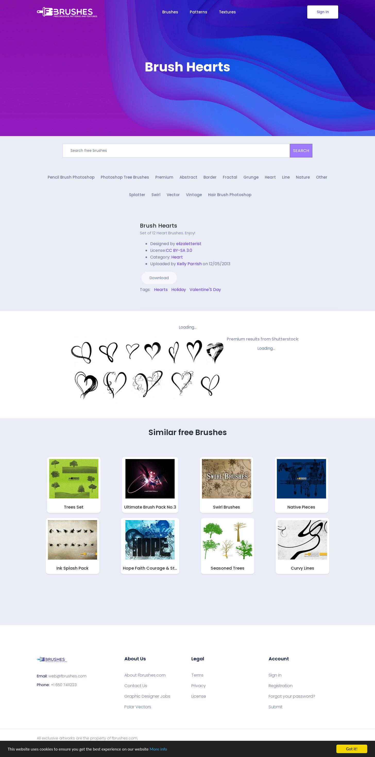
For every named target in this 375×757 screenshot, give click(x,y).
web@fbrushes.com (67, 676)
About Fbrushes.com (145, 675)
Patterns (198, 12)
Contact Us (135, 685)
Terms (197, 675)
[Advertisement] (187, 90)
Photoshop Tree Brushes (125, 177)
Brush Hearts (158, 226)
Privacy (198, 685)
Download (159, 277)
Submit (276, 707)
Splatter (137, 194)
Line (286, 177)
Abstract (188, 177)
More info (158, 749)
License (198, 696)
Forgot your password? (292, 696)
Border (210, 177)
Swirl (155, 194)
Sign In (323, 11)
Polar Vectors (137, 707)
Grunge (251, 177)
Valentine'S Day (205, 290)
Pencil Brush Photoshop (71, 177)
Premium (164, 177)
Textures (227, 12)
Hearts (161, 290)
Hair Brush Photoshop (229, 194)
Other (321, 177)
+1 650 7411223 (64, 684)
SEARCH (301, 151)
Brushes (170, 12)
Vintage (194, 194)
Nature (303, 177)
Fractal (230, 177)
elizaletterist (188, 244)
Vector (173, 194)
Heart (270, 177)
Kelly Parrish (189, 264)
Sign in (275, 675)
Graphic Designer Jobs (147, 696)
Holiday (178, 290)
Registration (281, 685)
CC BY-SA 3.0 (179, 250)
